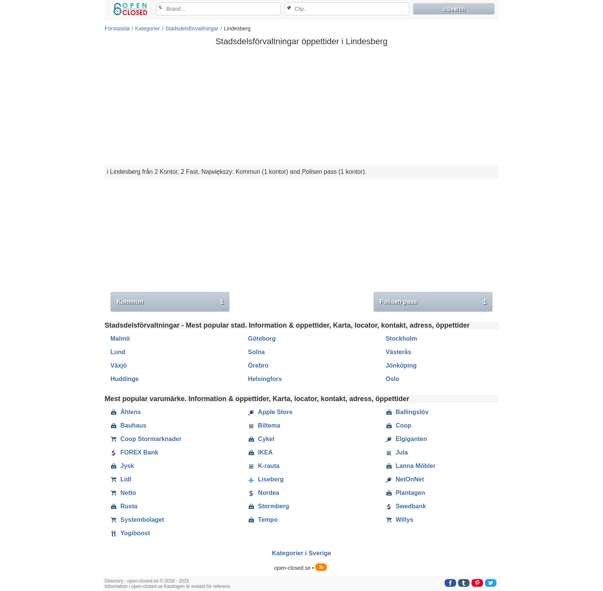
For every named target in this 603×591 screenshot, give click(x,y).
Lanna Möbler (411, 466)
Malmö (120, 338)
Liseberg (266, 479)
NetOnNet (405, 479)
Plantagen (405, 492)
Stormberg (268, 506)
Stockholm (401, 338)
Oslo (393, 379)
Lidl (120, 479)
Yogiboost (130, 533)
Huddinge (124, 379)
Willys (399, 519)
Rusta (123, 506)
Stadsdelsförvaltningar (192, 28)
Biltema (264, 425)
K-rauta (264, 466)
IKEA (260, 452)
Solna (256, 352)
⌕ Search (454, 9)
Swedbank (406, 506)
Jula (397, 452)
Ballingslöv (407, 412)
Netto (123, 492)
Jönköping (401, 365)
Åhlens (125, 412)
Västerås (398, 352)
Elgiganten (406, 439)
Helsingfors (265, 379)
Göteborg (262, 338)
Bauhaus (128, 425)
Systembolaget (137, 519)
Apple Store (270, 412)
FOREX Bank (134, 452)
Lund (117, 352)
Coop (398, 425)
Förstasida (117, 28)
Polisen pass (433, 301)
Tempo (263, 519)
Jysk (122, 466)
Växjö (118, 365)
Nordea (263, 492)
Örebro (258, 365)
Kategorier (147, 28)
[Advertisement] (301, 106)
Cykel (261, 439)
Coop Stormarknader (146, 439)
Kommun (170, 301)
